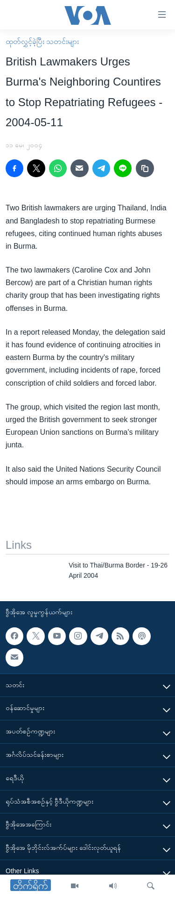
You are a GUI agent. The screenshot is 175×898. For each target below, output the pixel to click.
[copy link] (145, 168)
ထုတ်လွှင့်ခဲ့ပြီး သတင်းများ (42, 41)
